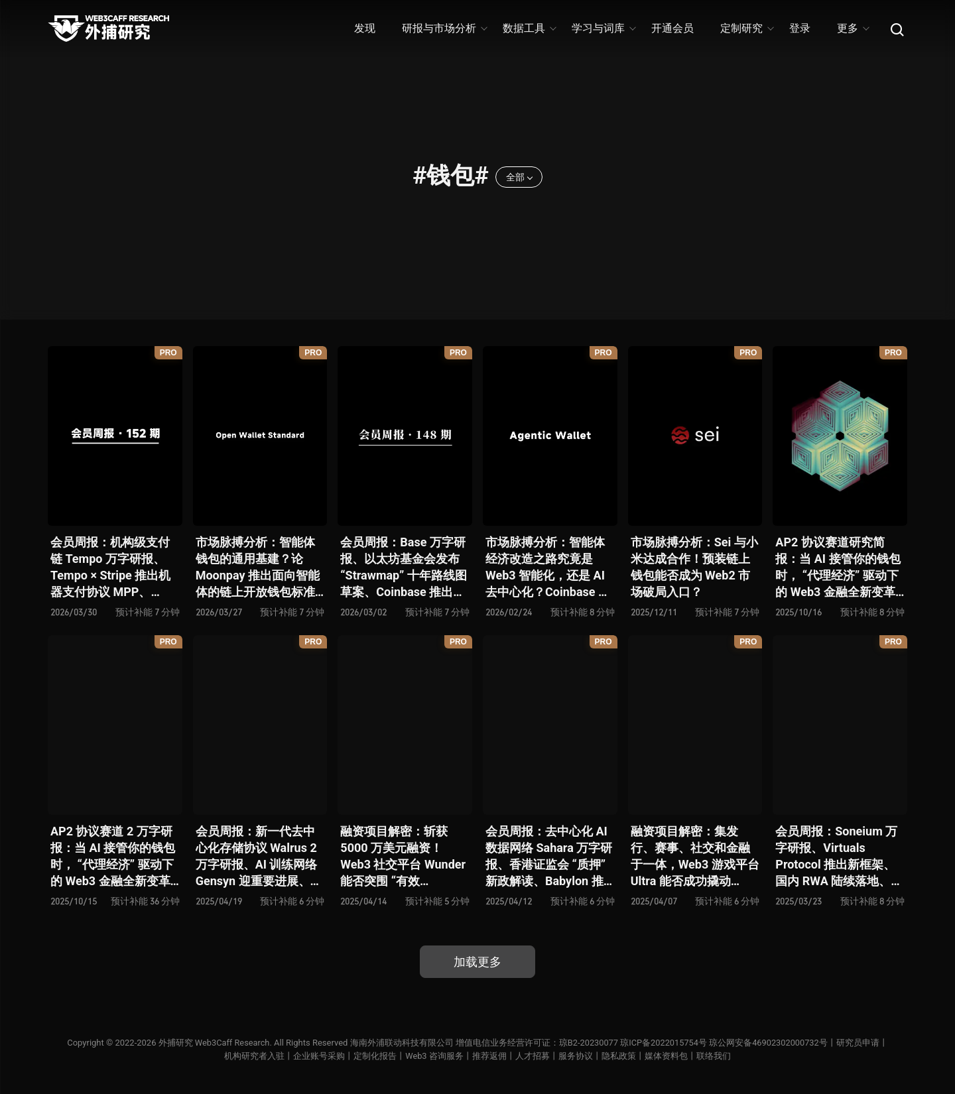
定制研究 (746, 28)
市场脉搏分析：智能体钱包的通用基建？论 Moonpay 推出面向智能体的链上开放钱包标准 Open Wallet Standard (258, 568)
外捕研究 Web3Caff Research (212, 1043)
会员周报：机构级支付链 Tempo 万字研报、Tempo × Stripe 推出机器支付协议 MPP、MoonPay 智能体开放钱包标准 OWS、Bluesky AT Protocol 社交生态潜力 (113, 568)
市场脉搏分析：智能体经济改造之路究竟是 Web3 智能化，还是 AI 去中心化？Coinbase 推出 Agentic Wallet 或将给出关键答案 (547, 568)
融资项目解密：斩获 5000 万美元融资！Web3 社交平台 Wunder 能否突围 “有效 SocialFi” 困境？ (403, 857)
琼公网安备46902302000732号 (770, 1043)
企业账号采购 (319, 1056)
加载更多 (477, 962)
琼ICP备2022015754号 (664, 1043)
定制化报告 (375, 1056)
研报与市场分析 (444, 28)
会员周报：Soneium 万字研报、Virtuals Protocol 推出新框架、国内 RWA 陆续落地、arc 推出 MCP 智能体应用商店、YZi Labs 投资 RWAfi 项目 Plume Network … (837, 857)
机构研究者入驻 (254, 1056)
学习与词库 (603, 28)
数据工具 (529, 28)
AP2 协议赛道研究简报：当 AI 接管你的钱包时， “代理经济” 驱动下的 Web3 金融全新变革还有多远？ (837, 568)
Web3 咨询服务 (434, 1056)
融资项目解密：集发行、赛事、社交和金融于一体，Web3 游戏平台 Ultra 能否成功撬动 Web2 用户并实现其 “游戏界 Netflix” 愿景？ (695, 857)
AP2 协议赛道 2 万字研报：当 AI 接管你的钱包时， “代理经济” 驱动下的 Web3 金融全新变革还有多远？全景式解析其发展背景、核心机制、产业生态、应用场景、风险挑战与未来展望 (112, 857)
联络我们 (713, 1056)
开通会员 (672, 28)
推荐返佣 (489, 1056)
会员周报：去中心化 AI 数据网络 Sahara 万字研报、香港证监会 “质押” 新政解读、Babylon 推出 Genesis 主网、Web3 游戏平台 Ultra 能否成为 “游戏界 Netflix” (549, 857)
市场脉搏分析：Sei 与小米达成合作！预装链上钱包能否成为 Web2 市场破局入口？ (694, 567)
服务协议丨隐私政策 (597, 1056)
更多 (852, 28)
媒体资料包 (666, 1056)
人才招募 (532, 1056)
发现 (364, 28)
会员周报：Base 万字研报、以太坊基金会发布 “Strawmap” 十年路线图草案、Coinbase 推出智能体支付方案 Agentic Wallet (403, 568)
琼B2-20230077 (588, 1043)
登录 (799, 28)
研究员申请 (859, 1043)
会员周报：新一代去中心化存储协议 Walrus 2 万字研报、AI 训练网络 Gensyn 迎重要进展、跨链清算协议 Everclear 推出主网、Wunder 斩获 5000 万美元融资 (259, 857)
